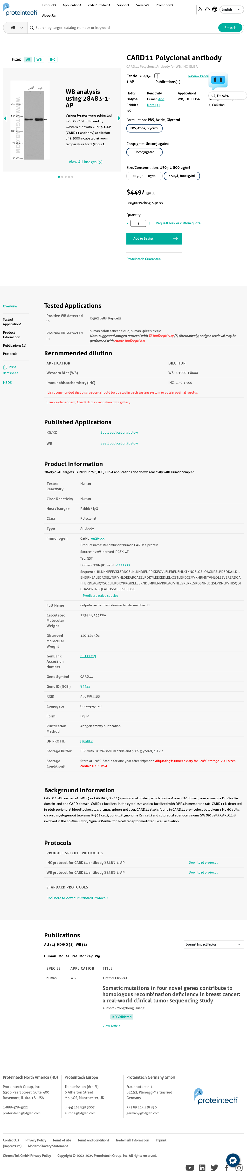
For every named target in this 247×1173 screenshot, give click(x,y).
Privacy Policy (35, 1140)
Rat (74, 956)
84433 (85, 686)
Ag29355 (98, 538)
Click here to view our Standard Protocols (77, 898)
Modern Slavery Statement (48, 1146)
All (28, 59)
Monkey (86, 956)
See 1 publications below (119, 432)
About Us (49, 15)
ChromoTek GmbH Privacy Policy (27, 1156)
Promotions (164, 5)
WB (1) (81, 944)
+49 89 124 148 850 (141, 1107)
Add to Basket (143, 238)
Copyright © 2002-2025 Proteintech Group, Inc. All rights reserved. (107, 1156)
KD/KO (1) (65, 944)
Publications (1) (14, 345)
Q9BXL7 (86, 741)
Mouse (63, 956)
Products (49, 5)
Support (123, 5)
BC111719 (122, 565)
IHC (52, 59)
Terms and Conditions (93, 1140)
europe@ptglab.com (80, 1113)
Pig (97, 956)
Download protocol (203, 862)
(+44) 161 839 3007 (80, 1107)
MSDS (7, 382)
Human (50, 956)
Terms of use (62, 1140)
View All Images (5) (85, 162)
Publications (166, 82)
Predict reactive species (100, 595)
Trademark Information (132, 1140)
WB (39, 59)
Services (142, 5)
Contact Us (11, 1140)
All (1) (49, 944)
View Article (112, 1026)
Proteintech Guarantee (143, 259)
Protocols (10, 354)
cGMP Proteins (99, 5)
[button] (233, 1160)
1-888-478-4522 (15, 1107)
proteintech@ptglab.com (22, 1113)
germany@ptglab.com (142, 1113)
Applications (72, 5)
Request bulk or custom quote (178, 223)
